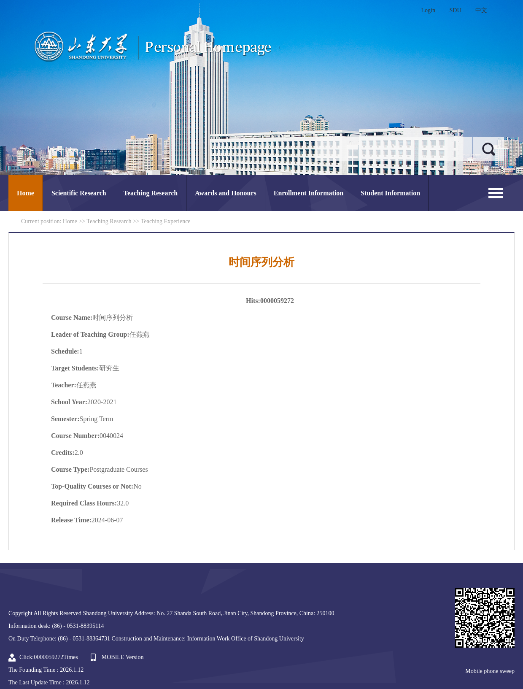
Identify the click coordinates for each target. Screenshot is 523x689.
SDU (455, 10)
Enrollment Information (308, 193)
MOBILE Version (123, 657)
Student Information (390, 193)
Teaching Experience (166, 221)
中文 (481, 10)
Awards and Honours (225, 193)
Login (428, 10)
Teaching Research (151, 193)
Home (25, 193)
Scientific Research (78, 193)
